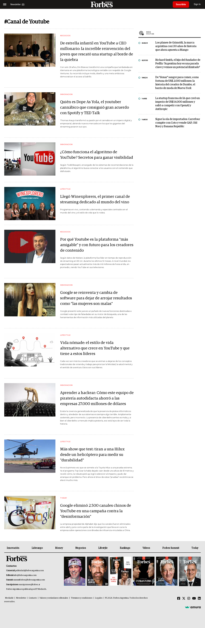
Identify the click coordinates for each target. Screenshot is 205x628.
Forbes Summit (170, 548)
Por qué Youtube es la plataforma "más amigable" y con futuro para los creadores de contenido (96, 244)
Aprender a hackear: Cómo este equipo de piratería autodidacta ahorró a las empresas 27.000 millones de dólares (97, 398)
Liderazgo (37, 548)
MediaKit (9, 598)
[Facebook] (178, 598)
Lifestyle (102, 548)
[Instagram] (188, 598)
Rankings (125, 548)
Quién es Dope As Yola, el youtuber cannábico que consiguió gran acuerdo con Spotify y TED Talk (94, 107)
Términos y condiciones (81, 598)
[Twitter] (183, 598)
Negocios (80, 548)
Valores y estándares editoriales (54, 598)
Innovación (13, 548)
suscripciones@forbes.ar (29, 585)
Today (194, 548)
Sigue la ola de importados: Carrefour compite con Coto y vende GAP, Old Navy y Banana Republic (177, 123)
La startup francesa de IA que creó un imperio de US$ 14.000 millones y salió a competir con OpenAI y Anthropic (177, 104)
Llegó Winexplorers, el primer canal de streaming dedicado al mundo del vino (95, 199)
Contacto (33, 598)
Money (59, 548)
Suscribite (181, 4)
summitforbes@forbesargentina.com (29, 580)
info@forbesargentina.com (25, 575)
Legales (98, 598)
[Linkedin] (199, 598)
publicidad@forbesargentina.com (29, 571)
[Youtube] (194, 598)
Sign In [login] (197, 4)
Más (173, 33)
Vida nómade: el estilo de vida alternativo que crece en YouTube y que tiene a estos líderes (95, 348)
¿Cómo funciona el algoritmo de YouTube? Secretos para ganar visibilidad (96, 155)
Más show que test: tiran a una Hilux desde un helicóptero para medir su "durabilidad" (92, 454)
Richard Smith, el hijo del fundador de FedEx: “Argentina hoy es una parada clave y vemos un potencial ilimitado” (177, 64)
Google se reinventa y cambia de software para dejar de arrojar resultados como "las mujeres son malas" (96, 298)
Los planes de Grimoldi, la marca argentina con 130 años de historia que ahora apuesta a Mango (175, 46)
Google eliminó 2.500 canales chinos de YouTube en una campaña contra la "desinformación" (95, 511)
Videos (146, 548)
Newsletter (21, 598)
